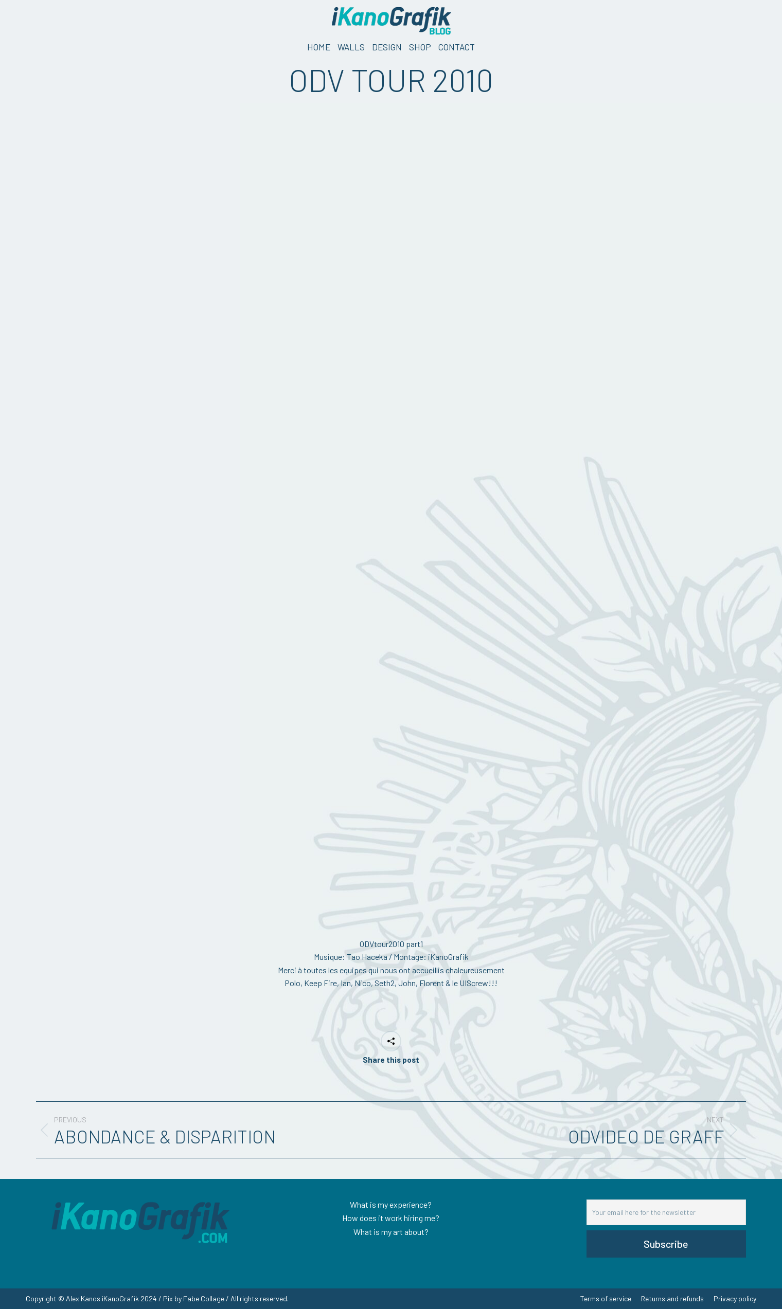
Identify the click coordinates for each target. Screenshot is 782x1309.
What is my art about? (391, 1232)
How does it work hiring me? (390, 1218)
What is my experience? (391, 1204)
